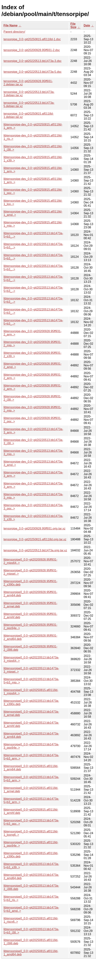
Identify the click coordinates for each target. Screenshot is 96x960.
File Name (11, 25)
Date (87, 25)
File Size (73, 25)
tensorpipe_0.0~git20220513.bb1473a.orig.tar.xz (35, 550)
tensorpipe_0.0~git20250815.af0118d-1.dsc (32, 39)
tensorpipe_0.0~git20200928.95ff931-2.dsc (32, 50)
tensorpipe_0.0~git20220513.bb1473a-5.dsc (33, 71)
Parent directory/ (14, 31)
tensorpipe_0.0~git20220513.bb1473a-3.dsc (33, 60)
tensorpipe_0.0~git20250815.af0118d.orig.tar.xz (35, 539)
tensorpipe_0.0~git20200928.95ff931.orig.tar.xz (34, 528)
